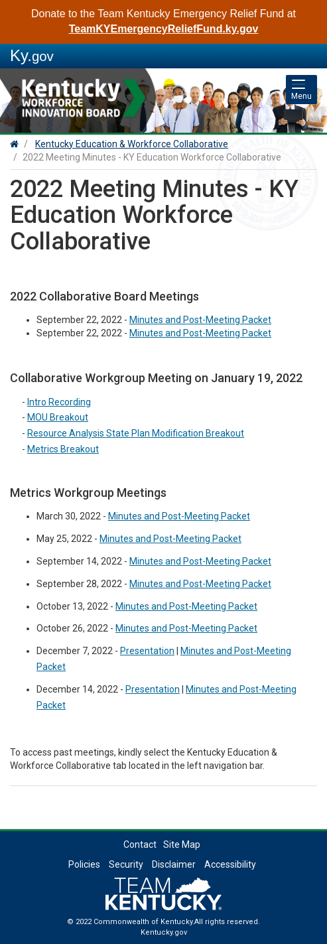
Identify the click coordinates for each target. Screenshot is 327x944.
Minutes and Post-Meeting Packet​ (200, 319)
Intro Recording (59, 402)
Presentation (147, 650)
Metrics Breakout (63, 449)
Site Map (181, 844)
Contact (140, 844)
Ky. (32, 55)
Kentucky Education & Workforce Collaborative (131, 144)
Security (126, 864)
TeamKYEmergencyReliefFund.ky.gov (164, 28)
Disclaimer (174, 864)
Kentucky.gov (164, 932)
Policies (84, 864)
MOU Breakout (57, 417)
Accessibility (230, 864)
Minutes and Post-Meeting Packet (200, 333)
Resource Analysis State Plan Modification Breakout (135, 433)
